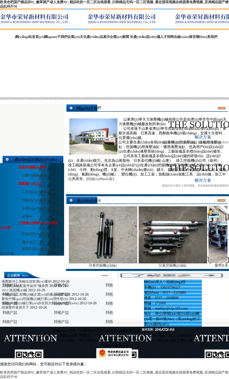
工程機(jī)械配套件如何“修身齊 (25, 286)
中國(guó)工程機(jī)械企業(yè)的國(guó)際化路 (36, 294)
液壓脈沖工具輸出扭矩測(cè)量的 (26, 281)
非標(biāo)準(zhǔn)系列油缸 (42, 208)
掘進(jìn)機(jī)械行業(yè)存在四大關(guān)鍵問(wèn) (40, 303)
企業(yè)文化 (77, 37)
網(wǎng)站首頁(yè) (28, 37)
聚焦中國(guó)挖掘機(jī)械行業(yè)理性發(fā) (35, 299)
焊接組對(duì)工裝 (35, 234)
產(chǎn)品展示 (98, 37)
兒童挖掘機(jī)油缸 (36, 175)
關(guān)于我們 (56, 37)
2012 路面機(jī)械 (14, 290)
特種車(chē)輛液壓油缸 (39, 200)
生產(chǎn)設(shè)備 (145, 37)
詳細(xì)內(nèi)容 (100, 179)
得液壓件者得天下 (16, 307)
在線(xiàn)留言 (185, 37)
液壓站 (27, 216)
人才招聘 (167, 37)
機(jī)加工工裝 (32, 242)
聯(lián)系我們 (206, 37)
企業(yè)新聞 (120, 37)
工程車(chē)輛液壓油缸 (39, 192)
